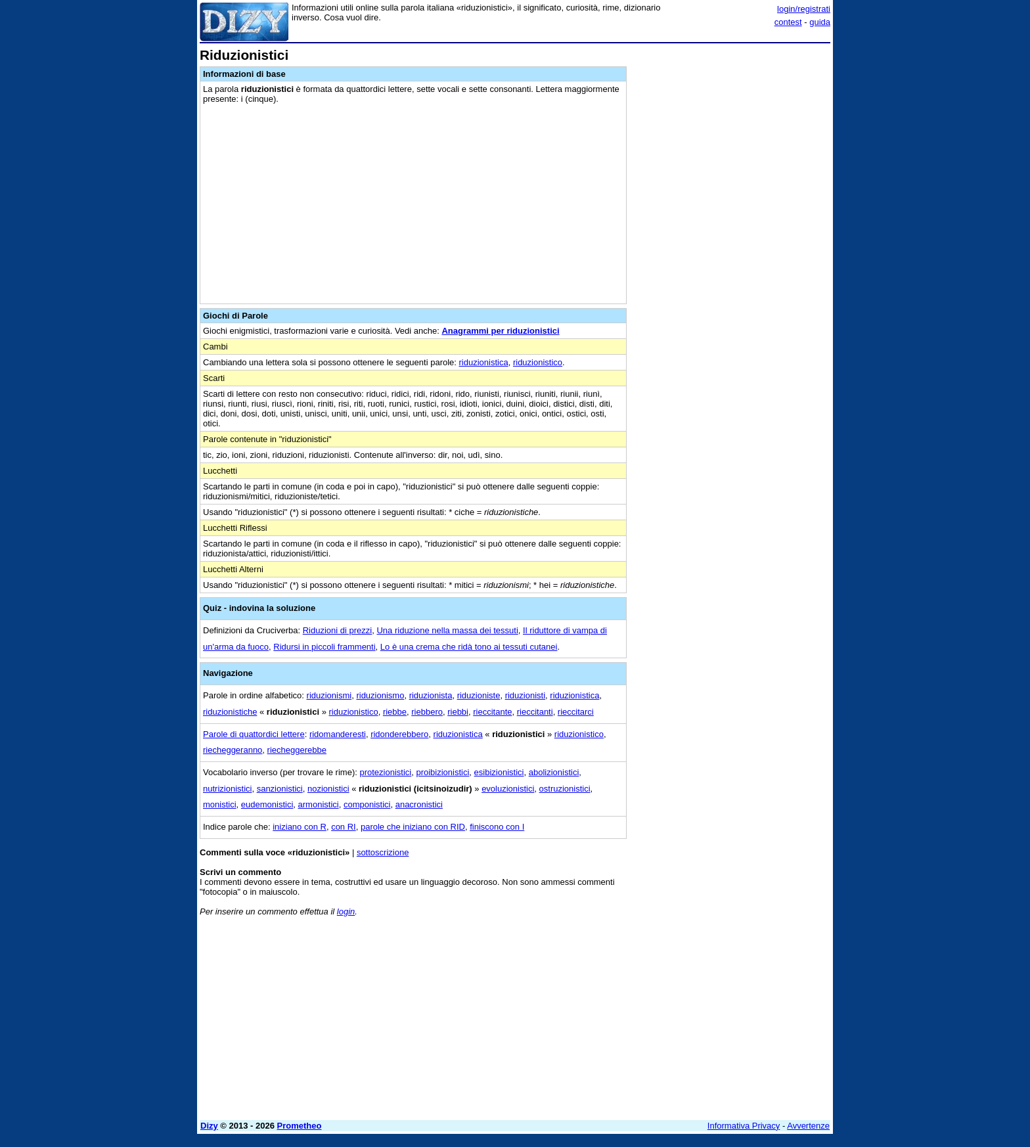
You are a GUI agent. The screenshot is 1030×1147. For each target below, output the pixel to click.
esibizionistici (499, 772)
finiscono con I (497, 827)
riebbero (427, 712)
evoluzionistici (507, 789)
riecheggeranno (232, 750)
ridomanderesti (337, 734)
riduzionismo (380, 695)
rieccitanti (535, 712)
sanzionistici (280, 789)
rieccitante (492, 712)
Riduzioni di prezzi (337, 630)
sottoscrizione (383, 852)
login (346, 911)
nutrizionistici (227, 789)
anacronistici (419, 804)
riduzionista (431, 695)
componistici (367, 804)
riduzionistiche (230, 712)
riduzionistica (483, 362)
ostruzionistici (565, 789)
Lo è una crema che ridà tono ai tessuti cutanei (469, 647)
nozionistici (328, 789)
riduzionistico (537, 362)
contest (788, 22)
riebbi (457, 712)
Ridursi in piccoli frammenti (324, 647)
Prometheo (299, 1126)
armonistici (318, 804)
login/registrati (803, 9)
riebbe (395, 712)
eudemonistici (267, 804)
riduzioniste (479, 695)
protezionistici (385, 772)
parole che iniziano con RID (413, 827)
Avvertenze (808, 1126)
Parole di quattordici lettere (254, 734)
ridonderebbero (399, 734)
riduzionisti (525, 695)
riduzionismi (329, 695)
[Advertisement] (731, 245)
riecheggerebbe (296, 750)
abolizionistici (554, 772)
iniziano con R (299, 827)
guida (819, 22)
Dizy (209, 1126)
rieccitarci (576, 712)
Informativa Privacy (743, 1126)
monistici (219, 804)
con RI (343, 827)
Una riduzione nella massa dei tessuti (447, 630)
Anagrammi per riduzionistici (500, 331)
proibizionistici (442, 772)
